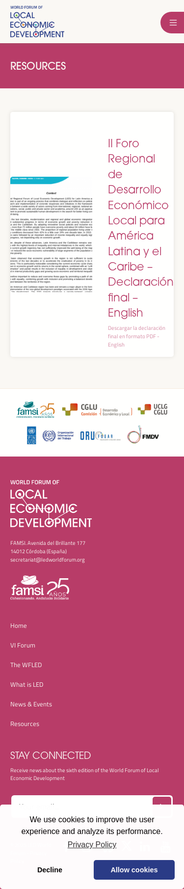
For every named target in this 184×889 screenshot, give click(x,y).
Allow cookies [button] (134, 870)
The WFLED (26, 664)
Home (18, 625)
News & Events (31, 704)
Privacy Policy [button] (92, 844)
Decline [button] (49, 870)
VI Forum (22, 645)
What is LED (26, 684)
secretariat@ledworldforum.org (47, 559)
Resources (38, 65)
